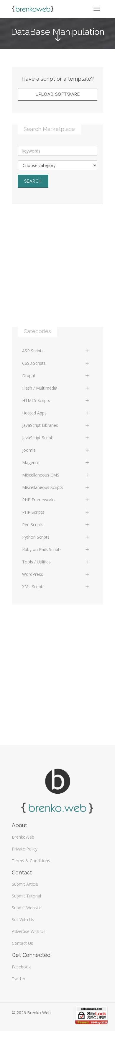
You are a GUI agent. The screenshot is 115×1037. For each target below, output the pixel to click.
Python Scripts (56, 537)
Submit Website (27, 907)
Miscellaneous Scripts (56, 487)
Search (33, 181)
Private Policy (24, 849)
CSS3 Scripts (56, 363)
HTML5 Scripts (56, 400)
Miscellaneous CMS (56, 475)
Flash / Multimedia (56, 388)
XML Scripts (56, 586)
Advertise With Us (28, 931)
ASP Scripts (56, 351)
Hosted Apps (56, 413)
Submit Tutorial (26, 896)
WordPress (56, 574)
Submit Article (25, 884)
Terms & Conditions (31, 860)
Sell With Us (23, 919)
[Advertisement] (57, 271)
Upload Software (57, 94)
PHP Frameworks (56, 500)
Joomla (56, 450)
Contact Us (22, 943)
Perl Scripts (56, 524)
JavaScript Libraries (56, 425)
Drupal (56, 375)
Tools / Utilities (56, 562)
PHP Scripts (56, 512)
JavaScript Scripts (56, 437)
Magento (56, 462)
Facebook (21, 967)
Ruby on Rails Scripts (56, 549)
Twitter (18, 978)
